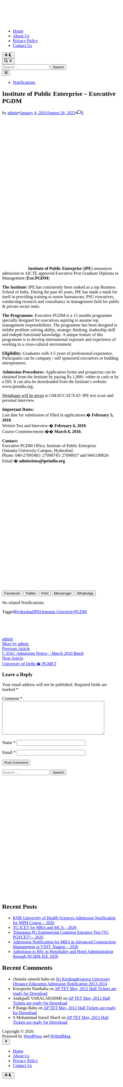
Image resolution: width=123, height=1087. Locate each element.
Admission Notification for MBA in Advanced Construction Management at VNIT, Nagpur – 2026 (64, 950)
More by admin (15, 643)
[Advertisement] (61, 176)
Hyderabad (24, 611)
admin (13, 113)
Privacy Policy (25, 40)
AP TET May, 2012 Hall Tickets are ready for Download (61, 1007)
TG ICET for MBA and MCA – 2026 (44, 934)
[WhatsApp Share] (85, 593)
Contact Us (22, 45)
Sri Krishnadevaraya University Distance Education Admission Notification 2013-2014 (61, 988)
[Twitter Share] (30, 593)
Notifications (24, 82)
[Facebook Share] (12, 593)
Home (18, 31)
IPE (36, 611)
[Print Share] (45, 593)
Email (9, 759)
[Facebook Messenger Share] (63, 593)
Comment (12, 698)
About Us (21, 36)
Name (9, 749)
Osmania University (57, 611)
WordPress (33, 1042)
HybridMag (60, 1042)
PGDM (80, 611)
